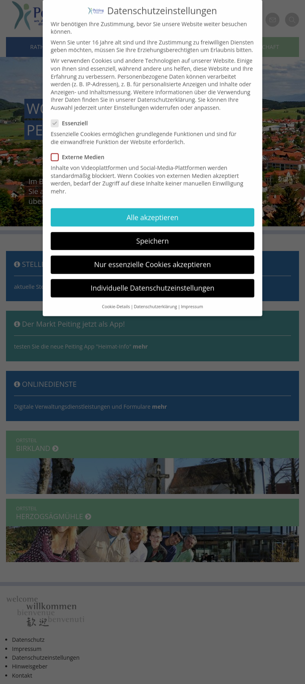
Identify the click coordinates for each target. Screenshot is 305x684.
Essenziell (72, 116)
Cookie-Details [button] (116, 299)
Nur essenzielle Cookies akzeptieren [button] (152, 256)
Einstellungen (131, 100)
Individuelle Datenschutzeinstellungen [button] (152, 280)
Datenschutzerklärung (166, 92)
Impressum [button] (192, 299)
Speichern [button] (152, 233)
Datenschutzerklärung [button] (155, 299)
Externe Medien (80, 149)
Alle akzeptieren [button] (152, 209)
